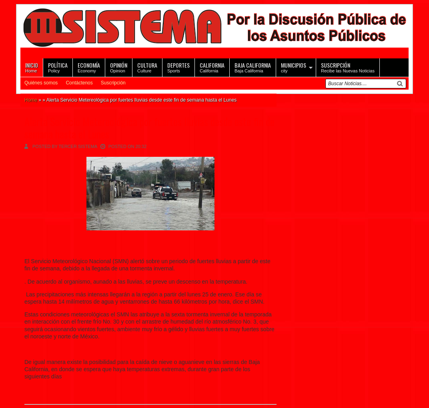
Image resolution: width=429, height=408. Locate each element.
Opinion (118, 67)
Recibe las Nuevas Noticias (348, 67)
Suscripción (113, 83)
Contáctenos (79, 83)
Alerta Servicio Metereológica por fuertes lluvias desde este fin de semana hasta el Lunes (149, 128)
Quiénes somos (41, 83)
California (212, 67)
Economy (89, 67)
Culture (147, 67)
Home (31, 67)
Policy (58, 67)
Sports (178, 67)
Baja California (253, 67)
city (293, 67)
